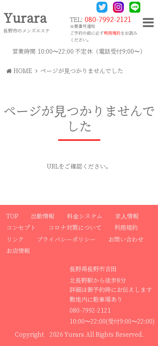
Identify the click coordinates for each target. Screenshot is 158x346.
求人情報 (127, 216)
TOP (12, 216)
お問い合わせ (126, 239)
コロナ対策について (75, 228)
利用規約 (112, 33)
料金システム (84, 216)
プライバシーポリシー (66, 239)
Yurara (25, 19)
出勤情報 (42, 216)
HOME (19, 71)
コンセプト (21, 228)
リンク (15, 239)
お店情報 (18, 251)
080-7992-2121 (108, 19)
